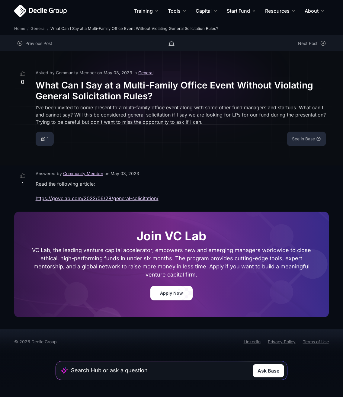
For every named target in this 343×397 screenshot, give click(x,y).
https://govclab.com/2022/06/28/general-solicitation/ (97, 198)
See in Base (306, 138)
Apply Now (171, 293)
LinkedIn (252, 341)
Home (19, 28)
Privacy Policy (282, 341)
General (37, 28)
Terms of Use (316, 341)
